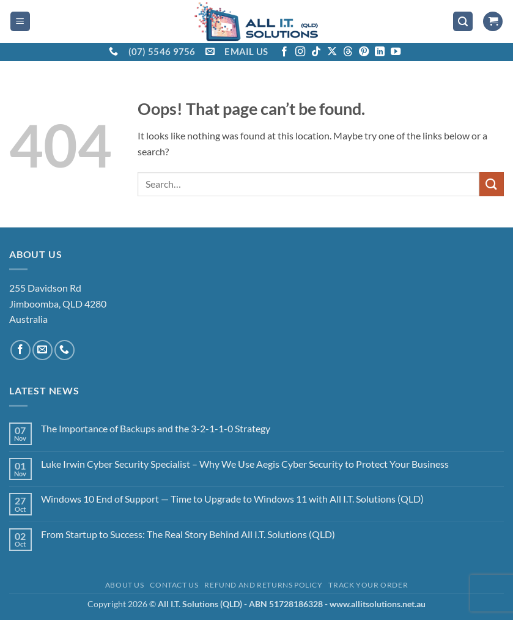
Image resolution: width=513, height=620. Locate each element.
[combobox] (308, 184)
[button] (20, 22)
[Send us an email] (42, 350)
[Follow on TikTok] (316, 51)
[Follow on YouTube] (395, 51)
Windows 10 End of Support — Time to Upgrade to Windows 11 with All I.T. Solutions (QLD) (232, 498)
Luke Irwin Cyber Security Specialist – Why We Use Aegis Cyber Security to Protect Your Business (245, 464)
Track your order (368, 584)
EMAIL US (246, 51)
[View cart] (493, 22)
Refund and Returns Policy (263, 584)
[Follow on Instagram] (300, 51)
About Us (124, 584)
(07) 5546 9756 (162, 51)
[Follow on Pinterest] (364, 51)
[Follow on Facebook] (284, 51)
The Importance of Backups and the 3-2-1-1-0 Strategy (155, 428)
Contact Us (174, 584)
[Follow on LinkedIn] (380, 51)
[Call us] (64, 350)
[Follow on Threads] (348, 51)
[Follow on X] (332, 51)
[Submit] (491, 184)
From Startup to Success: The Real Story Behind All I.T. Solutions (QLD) (188, 534)
